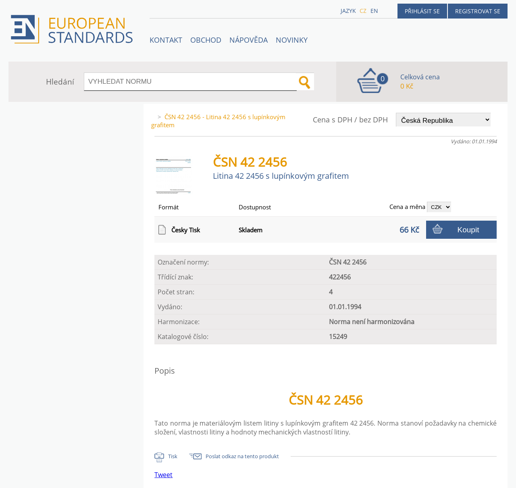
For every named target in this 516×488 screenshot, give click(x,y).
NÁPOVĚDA (248, 40)
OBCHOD (205, 40)
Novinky (292, 40)
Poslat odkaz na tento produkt (242, 456)
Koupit (468, 229)
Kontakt (166, 40)
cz (363, 10)
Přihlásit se (422, 11)
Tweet (163, 474)
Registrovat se (477, 11)
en (374, 10)
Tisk (172, 456)
